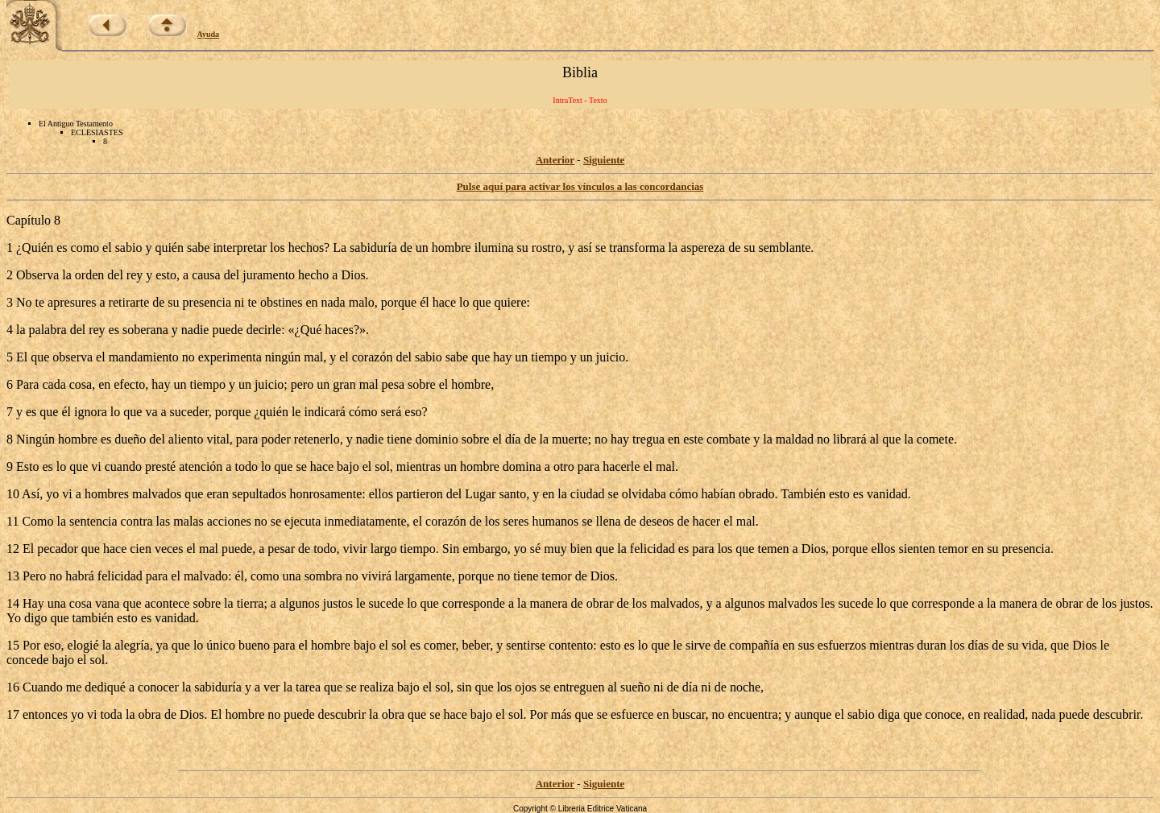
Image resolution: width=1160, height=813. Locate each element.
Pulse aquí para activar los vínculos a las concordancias (580, 186)
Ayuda (208, 34)
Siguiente (603, 160)
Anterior (555, 160)
